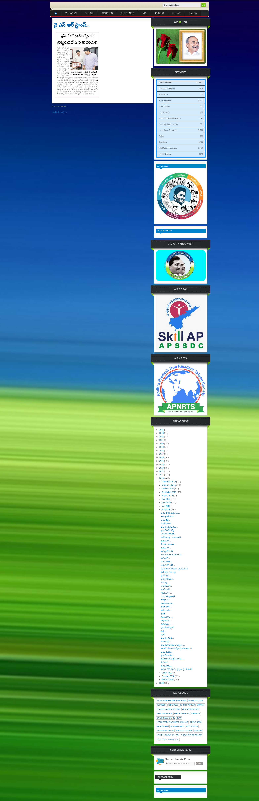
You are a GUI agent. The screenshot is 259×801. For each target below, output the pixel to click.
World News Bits (164, 714)
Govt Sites (162, 739)
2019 (161, 447)
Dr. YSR (89, 13)
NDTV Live (180, 731)
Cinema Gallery (172, 735)
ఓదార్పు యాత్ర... (167, 638)
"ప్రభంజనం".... (166, 593)
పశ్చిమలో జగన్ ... (168, 565)
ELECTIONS (127, 13)
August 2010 (167, 495)
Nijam (178, 718)
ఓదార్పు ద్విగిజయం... (169, 527)
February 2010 (168, 676)
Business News (177, 726)
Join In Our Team (187, 705)
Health (160, 735)
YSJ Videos (161, 705)
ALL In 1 (176, 13)
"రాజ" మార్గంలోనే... (168, 596)
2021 (161, 440)
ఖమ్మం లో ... (166, 541)
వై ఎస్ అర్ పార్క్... (168, 530)
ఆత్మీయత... (165, 600)
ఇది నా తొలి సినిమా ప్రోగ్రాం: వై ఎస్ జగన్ (176, 669)
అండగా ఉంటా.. (167, 603)
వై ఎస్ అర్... (166, 575)
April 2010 (166, 509)
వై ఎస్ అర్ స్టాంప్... (72, 25)
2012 (161, 471)
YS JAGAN (71, 13)
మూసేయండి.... (167, 523)
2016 (161, 457)
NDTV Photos (192, 726)
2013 (161, 468)
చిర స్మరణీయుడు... (168, 516)
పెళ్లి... (163, 631)
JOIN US (159, 13)
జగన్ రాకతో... (166, 561)
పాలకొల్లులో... (166, 586)
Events (189, 731)
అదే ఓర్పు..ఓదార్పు (168, 572)
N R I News (195, 714)
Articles (201, 705)
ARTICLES (107, 13)
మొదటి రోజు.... (167, 617)
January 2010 (168, 679)
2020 (161, 443)
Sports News (163, 726)
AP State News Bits (190, 709)
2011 (161, 475)
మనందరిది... (166, 641)
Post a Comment (59, 112)
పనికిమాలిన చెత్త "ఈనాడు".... (172, 659)
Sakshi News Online (166, 718)
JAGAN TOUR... (168, 534)
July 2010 (166, 499)
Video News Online (165, 731)
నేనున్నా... (165, 582)
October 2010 (168, 489)
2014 (161, 464)
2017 (161, 454)
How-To (193, 13)
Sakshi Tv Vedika (181, 714)
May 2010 (166, 506)
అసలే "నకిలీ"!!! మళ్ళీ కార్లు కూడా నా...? (176, 648)
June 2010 (166, 502)
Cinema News (195, 722)
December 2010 (169, 482)
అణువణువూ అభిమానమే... (172, 555)
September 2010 (169, 492)
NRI (144, 13)
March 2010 (167, 673)
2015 (161, 461)
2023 (161, 433)
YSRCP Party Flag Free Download (172, 722)
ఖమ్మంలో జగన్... (167, 551)
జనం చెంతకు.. (166, 652)
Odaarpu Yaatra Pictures (168, 709)
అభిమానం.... (166, 620)
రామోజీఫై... (165, 520)
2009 (161, 683)
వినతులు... (165, 662)
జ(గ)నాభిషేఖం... (167, 579)
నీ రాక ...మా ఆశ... (168, 544)
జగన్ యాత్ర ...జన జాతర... (171, 537)
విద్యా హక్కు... (166, 666)
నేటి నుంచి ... (166, 624)
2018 (161, 450)
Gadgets (198, 731)
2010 (161, 478)
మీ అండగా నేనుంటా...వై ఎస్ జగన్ (174, 568)
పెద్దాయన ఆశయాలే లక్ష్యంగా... (173, 645)
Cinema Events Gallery (191, 735)
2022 (161, 436)
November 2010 (169, 485)
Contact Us (173, 739)
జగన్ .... (164, 634)
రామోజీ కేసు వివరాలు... (170, 513)
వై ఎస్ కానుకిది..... (168, 655)
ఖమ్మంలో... (165, 558)
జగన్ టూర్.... (166, 589)
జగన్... (164, 614)
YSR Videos (173, 705)
